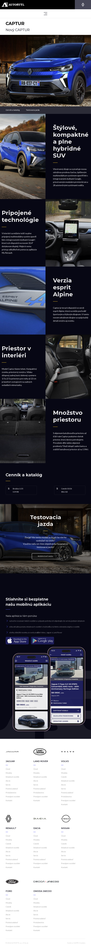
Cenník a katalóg (13, 110)
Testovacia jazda (32, 110)
